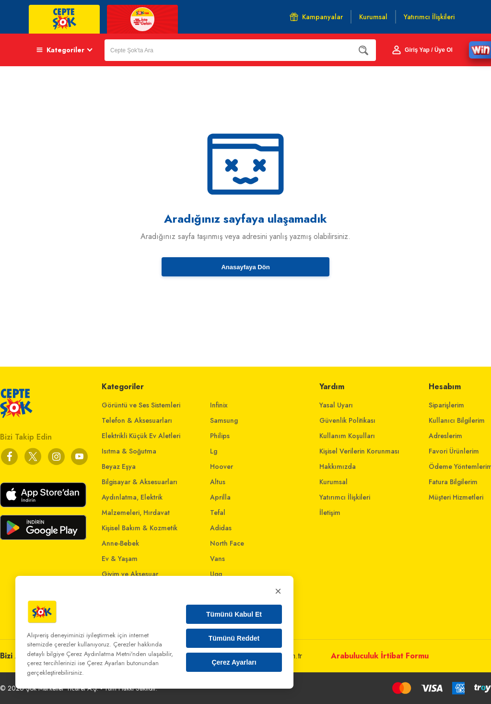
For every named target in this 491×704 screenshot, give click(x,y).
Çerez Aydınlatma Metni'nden (106, 653)
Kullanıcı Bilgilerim (457, 420)
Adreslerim (445, 436)
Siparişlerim (446, 405)
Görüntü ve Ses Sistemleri (141, 405)
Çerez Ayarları (233, 662)
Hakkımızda (337, 466)
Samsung (224, 420)
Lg (213, 451)
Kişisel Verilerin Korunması (359, 451)
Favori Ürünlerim (454, 451)
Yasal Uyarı (336, 405)
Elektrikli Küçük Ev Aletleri (141, 436)
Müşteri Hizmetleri (456, 497)
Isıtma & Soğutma (129, 451)
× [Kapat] (278, 591)
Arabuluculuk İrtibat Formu (380, 655)
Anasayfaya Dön (245, 267)
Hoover (221, 466)
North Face (227, 543)
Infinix (219, 405)
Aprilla (220, 497)
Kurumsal (333, 482)
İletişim (329, 512)
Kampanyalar (316, 16)
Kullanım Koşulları (347, 436)
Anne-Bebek (120, 543)
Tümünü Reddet (234, 638)
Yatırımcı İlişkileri (344, 497)
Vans (217, 558)
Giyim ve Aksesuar (130, 574)
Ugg (216, 574)
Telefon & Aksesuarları (137, 420)
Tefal (217, 512)
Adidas (221, 528)
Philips (220, 436)
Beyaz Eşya (119, 466)
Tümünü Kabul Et (234, 614)
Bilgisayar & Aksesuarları (139, 482)
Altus (217, 482)
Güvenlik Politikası (347, 420)
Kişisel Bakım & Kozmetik (139, 528)
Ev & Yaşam (120, 558)
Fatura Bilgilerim (453, 482)
